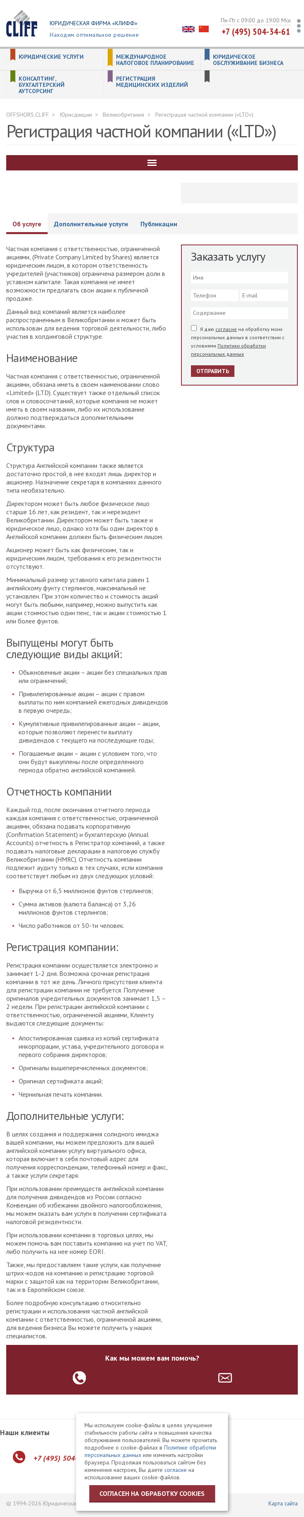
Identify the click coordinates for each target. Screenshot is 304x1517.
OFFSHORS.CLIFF (27, 114)
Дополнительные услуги (91, 224)
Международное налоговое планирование (155, 60)
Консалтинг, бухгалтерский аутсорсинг (42, 85)
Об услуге (26, 224)
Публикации (158, 224)
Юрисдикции (76, 114)
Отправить (212, 371)
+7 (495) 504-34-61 (256, 31)
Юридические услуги (51, 57)
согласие (226, 329)
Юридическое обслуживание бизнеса (248, 60)
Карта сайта (283, 1503)
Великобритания (123, 114)
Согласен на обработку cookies (152, 1493)
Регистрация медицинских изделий (152, 82)
